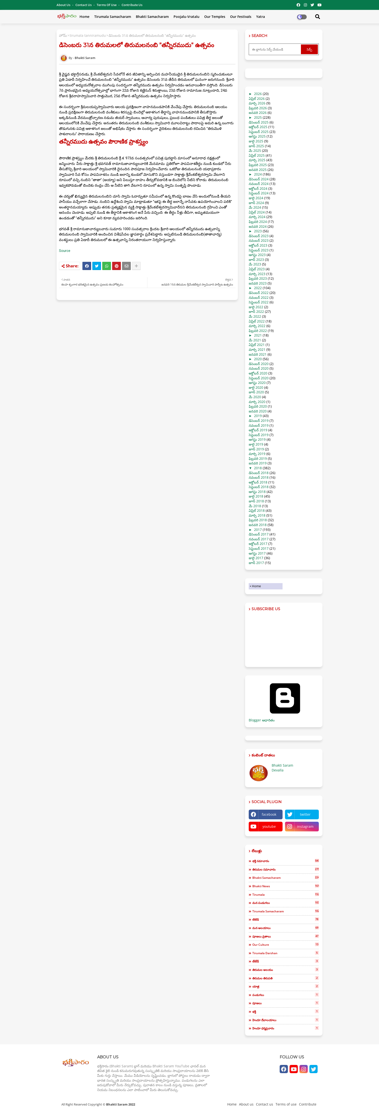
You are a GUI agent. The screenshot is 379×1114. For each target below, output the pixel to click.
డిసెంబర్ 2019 (259, 420)
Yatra (260, 16)
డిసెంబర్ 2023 (259, 236)
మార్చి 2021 (257, 349)
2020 (258, 359)
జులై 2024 (256, 198)
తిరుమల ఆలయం (285, 969)
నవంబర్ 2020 (259, 368)
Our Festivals (240, 16)
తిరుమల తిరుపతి (285, 978)
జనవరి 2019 (258, 463)
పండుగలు (285, 995)
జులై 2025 (256, 141)
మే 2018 (255, 506)
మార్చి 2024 (257, 216)
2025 (258, 117)
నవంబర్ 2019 (259, 425)
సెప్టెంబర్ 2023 (259, 250)
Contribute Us (132, 5)
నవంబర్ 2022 (259, 297)
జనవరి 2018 (258, 524)
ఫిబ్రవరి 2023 (258, 278)
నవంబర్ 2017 (259, 539)
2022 (258, 288)
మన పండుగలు (285, 903)
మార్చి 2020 (257, 401)
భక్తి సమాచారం (285, 861)
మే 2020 (255, 397)
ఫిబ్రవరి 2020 (258, 406)
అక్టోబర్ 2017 (258, 543)
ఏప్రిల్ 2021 (257, 344)
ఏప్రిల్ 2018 (257, 510)
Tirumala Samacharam (112, 16)
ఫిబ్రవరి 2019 (258, 458)
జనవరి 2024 (258, 226)
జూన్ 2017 (256, 562)
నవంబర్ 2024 (259, 183)
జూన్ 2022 (256, 311)
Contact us (83, 5)
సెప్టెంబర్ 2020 (259, 378)
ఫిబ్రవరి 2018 (258, 520)
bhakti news (285, 886)
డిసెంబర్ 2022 (259, 292)
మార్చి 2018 (257, 515)
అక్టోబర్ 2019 (258, 430)
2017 (258, 529)
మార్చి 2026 (257, 103)
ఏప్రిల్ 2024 (257, 212)
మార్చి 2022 (257, 325)
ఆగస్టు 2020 (257, 382)
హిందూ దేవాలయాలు (285, 1020)
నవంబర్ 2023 (259, 240)
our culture (285, 944)
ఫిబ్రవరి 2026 (258, 108)
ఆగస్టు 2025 (257, 136)
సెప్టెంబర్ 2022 (259, 302)
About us (246, 1104)
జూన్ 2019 (256, 449)
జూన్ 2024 (256, 202)
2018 (258, 468)
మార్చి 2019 (257, 453)
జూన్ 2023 (256, 259)
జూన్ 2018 (256, 501)
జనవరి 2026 (258, 112)
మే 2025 (255, 150)
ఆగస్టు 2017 (257, 553)
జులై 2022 (256, 307)
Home (84, 16)
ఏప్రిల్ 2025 (257, 155)
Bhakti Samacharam (152, 16)
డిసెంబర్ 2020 (259, 363)
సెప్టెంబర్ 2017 (259, 548)
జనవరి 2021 (258, 354)
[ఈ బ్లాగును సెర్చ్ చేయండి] (275, 49)
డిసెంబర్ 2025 (259, 122)
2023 (258, 231)
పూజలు (285, 1003)
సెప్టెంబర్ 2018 (259, 486)
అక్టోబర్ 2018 (258, 482)
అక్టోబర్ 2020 (258, 373)
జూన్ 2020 (256, 392)
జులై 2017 (256, 558)
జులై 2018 (256, 496)
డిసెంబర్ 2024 (259, 179)
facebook (269, 814)
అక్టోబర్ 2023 (258, 245)
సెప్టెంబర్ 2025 (259, 131)
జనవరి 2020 (258, 411)
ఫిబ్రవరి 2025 (258, 164)
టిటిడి (285, 919)
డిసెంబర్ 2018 (259, 472)
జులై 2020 (256, 387)
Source (64, 251)
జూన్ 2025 (256, 146)
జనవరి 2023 (258, 283)
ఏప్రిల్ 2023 (257, 269)
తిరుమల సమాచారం (285, 869)
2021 (258, 335)
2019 (258, 415)
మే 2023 (255, 264)
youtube (269, 826)
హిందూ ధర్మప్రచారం (285, 1028)
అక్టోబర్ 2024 (258, 188)
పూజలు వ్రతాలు (285, 936)
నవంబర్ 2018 (259, 477)
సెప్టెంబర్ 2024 (259, 193)
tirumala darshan (285, 953)
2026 (258, 93)
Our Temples (214, 16)
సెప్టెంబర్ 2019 (259, 434)
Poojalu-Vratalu (186, 16)
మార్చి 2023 (257, 273)
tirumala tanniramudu (88, 35)
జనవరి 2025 (258, 169)
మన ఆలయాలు (285, 928)
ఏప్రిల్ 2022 (257, 321)
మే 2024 (255, 207)
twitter (305, 814)
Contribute (307, 1104)
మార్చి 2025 (257, 160)
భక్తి (285, 1011)
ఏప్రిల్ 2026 (257, 98)
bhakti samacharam (285, 877)
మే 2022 (255, 316)
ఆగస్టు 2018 (257, 491)
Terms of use (107, 5)
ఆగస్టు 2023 (257, 254)
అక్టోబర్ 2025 (258, 127)
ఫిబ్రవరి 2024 (258, 221)
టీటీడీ (285, 961)
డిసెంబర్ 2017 (259, 534)
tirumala (285, 894)
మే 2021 (255, 340)
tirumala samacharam (285, 911)
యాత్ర (285, 986)
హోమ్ (63, 35)
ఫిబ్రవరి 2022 (258, 330)
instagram (305, 826)
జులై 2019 (256, 444)
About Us (64, 5)
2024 (258, 174)
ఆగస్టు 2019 (257, 439)
